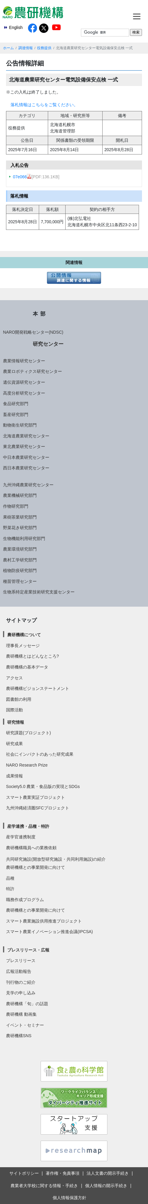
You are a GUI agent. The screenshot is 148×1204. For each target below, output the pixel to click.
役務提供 (44, 48)
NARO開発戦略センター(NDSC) (33, 332)
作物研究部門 (15, 506)
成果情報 (14, 776)
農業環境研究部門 (20, 549)
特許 (10, 888)
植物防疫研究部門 (20, 570)
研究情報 (15, 722)
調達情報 (25, 48)
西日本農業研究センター (26, 467)
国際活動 (14, 709)
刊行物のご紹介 (20, 982)
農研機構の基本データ (27, 667)
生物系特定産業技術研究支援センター (39, 591)
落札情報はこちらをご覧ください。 (44, 104)
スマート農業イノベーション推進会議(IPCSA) (49, 931)
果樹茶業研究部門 (20, 517)
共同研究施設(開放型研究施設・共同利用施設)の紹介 (56, 859)
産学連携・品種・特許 (28, 826)
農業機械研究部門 (20, 495)
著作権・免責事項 (62, 1173)
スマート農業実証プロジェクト (35, 797)
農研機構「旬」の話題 (27, 1003)
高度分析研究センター (24, 393)
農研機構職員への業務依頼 (31, 847)
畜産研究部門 (15, 414)
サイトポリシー (24, 1173)
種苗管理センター (20, 581)
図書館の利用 (18, 699)
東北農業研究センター (24, 446)
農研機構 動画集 (21, 1014)
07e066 (22, 176)
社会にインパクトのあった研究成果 (39, 754)
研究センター (48, 344)
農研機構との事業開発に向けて (35, 867)
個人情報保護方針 (69, 1197)
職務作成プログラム (25, 899)
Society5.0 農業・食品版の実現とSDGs (43, 786)
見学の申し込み (20, 992)
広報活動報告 (18, 971)
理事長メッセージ (23, 645)
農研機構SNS (18, 1035)
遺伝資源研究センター (24, 382)
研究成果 (14, 743)
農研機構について (24, 634)
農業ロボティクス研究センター (32, 371)
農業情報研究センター (24, 360)
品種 (10, 878)
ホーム (8, 48)
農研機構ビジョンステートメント (37, 688)
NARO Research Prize (27, 765)
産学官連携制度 (20, 836)
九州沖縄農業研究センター (28, 484)
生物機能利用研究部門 (24, 538)
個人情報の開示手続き (106, 1185)
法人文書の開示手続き (108, 1173)
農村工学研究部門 (20, 560)
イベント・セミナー (25, 1025)
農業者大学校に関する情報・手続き (44, 1185)
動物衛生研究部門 (20, 425)
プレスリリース (20, 960)
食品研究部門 (15, 403)
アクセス (14, 677)
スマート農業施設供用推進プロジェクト (44, 921)
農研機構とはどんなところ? (32, 656)
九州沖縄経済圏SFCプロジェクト (37, 807)
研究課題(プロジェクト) (28, 732)
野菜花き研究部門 (20, 527)
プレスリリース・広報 (28, 950)
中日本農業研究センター (26, 457)
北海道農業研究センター (26, 436)
